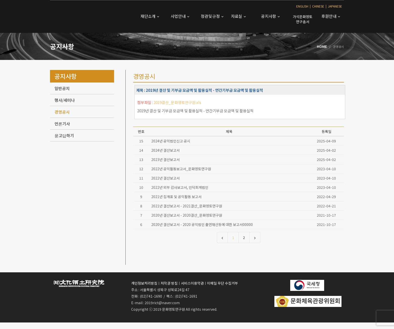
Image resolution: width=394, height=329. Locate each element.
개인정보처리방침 (144, 283)
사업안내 (179, 16)
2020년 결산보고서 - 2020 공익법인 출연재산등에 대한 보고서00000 (202, 224)
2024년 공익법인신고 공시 (170, 140)
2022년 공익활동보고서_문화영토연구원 (181, 168)
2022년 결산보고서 (165, 178)
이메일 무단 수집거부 (222, 283)
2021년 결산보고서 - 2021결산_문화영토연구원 (186, 205)
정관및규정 (211, 16)
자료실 (237, 16)
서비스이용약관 (192, 283)
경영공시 (62, 112)
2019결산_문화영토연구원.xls (177, 102)
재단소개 (148, 16)
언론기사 (62, 124)
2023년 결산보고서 (165, 159)
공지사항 (269, 16)
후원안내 (329, 16)
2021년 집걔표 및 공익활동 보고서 (176, 196)
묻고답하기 (64, 135)
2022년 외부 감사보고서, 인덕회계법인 (179, 187)
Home (322, 46)
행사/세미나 (65, 100)
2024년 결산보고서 (165, 150)
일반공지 (62, 88)
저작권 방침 (169, 283)
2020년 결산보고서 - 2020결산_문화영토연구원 (186, 215)
